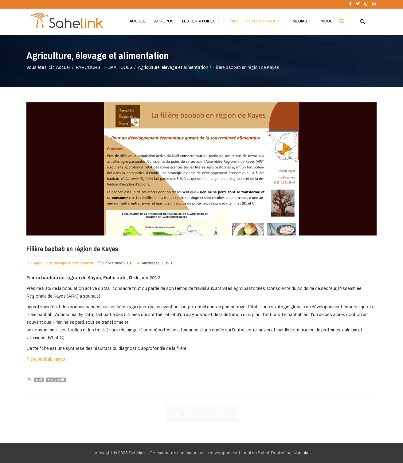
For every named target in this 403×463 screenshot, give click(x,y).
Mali (39, 379)
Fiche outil (56, 379)
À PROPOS (164, 21)
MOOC (327, 21)
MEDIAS (300, 21)
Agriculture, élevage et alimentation (173, 67)
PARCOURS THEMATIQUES (254, 21)
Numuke (302, 453)
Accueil (63, 67)
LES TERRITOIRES (199, 21)
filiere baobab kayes (45, 359)
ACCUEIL (138, 21)
